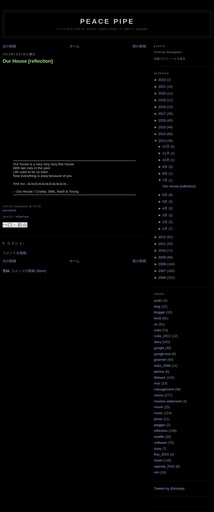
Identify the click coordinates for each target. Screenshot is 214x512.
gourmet (160, 360)
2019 (162, 100)
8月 (165, 173)
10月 (165, 160)
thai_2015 (161, 454)
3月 (165, 215)
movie (158, 407)
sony (157, 449)
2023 (162, 80)
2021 (162, 87)
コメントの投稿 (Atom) (28, 271)
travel (158, 460)
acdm (158, 300)
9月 (165, 167)
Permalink (9, 210)
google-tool (162, 354)
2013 (162, 141)
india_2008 (162, 366)
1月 (165, 229)
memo (158, 395)
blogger (159, 312)
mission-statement (167, 401)
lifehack (159, 378)
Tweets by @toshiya (169, 488)
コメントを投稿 (14, 253)
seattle (159, 437)
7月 (165, 180)
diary (157, 342)
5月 (165, 202)
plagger (159, 425)
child (157, 330)
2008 (162, 264)
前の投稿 (139, 46)
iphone (159, 372)
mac (157, 383)
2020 (162, 93)
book (157, 318)
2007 (162, 271)
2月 (165, 222)
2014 (162, 134)
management (164, 389)
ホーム (74, 46)
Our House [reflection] (28, 61)
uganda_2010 (164, 466)
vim (156, 472)
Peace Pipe (107, 21)
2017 (162, 114)
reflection (22, 216)
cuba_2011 (162, 336)
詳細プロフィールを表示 (170, 58)
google (159, 348)
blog (157, 306)
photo (158, 419)
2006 (162, 278)
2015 (162, 127)
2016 (162, 120)
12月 (165, 146)
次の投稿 (9, 46)
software (160, 443)
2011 (162, 244)
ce (156, 324)
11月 (165, 153)
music (158, 413)
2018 (162, 107)
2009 (162, 257)
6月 (165, 195)
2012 (162, 237)
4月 (165, 208)
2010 (162, 250)
